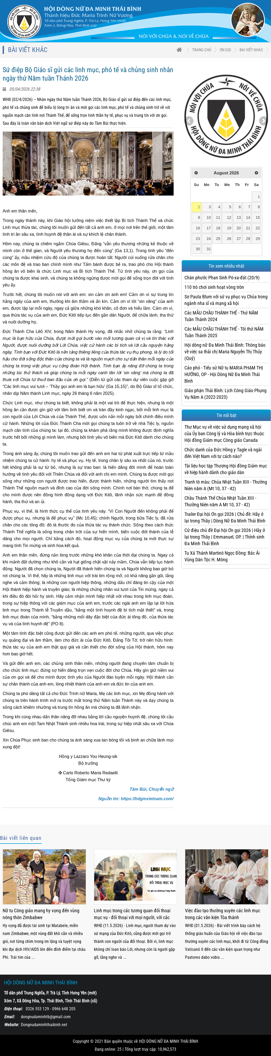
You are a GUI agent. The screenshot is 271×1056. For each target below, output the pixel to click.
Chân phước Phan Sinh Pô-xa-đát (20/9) (222, 277)
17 (208, 228)
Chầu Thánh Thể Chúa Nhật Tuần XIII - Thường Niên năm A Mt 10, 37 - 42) (220, 501)
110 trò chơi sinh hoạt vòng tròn (214, 287)
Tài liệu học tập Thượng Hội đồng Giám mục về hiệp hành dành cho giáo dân (225, 469)
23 (198, 239)
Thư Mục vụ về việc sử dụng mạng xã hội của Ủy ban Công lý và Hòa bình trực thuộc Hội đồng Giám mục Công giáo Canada (224, 433)
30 (198, 249)
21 (248, 228)
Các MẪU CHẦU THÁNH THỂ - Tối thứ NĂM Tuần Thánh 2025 (224, 332)
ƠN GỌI (225, 50)
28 (248, 239)
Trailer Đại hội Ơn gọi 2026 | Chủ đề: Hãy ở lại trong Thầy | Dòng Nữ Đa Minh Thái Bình (224, 517)
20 (239, 228)
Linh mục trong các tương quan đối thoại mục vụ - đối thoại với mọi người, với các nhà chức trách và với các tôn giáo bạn (132, 915)
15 (258, 217)
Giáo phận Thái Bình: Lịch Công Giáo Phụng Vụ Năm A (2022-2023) (225, 394)
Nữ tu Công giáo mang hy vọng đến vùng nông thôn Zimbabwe (41, 914)
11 (218, 217)
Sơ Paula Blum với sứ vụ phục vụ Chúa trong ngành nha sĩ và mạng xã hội (226, 300)
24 (208, 239)
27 (239, 239)
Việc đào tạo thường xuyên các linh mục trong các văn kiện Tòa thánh (222, 914)
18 (218, 228)
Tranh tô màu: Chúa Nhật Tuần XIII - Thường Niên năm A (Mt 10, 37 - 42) (225, 485)
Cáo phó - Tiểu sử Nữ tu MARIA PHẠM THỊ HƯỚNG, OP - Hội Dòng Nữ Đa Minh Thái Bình (223, 374)
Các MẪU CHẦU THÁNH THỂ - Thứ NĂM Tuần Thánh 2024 (221, 316)
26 (229, 239)
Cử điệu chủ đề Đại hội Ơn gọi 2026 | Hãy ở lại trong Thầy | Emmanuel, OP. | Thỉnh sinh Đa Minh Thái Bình (224, 536)
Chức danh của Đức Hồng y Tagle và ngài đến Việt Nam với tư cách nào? (223, 453)
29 (258, 239)
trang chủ (201, 50)
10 (208, 217)
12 (229, 217)
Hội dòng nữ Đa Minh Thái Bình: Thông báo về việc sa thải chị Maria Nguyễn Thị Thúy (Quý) (224, 351)
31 (208, 249)
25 (218, 239)
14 (248, 217)
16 (198, 228)
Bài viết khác (251, 50)
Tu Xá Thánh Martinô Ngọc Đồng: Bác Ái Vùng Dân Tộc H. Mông (222, 556)
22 (258, 228)
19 (229, 228)
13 (239, 217)
